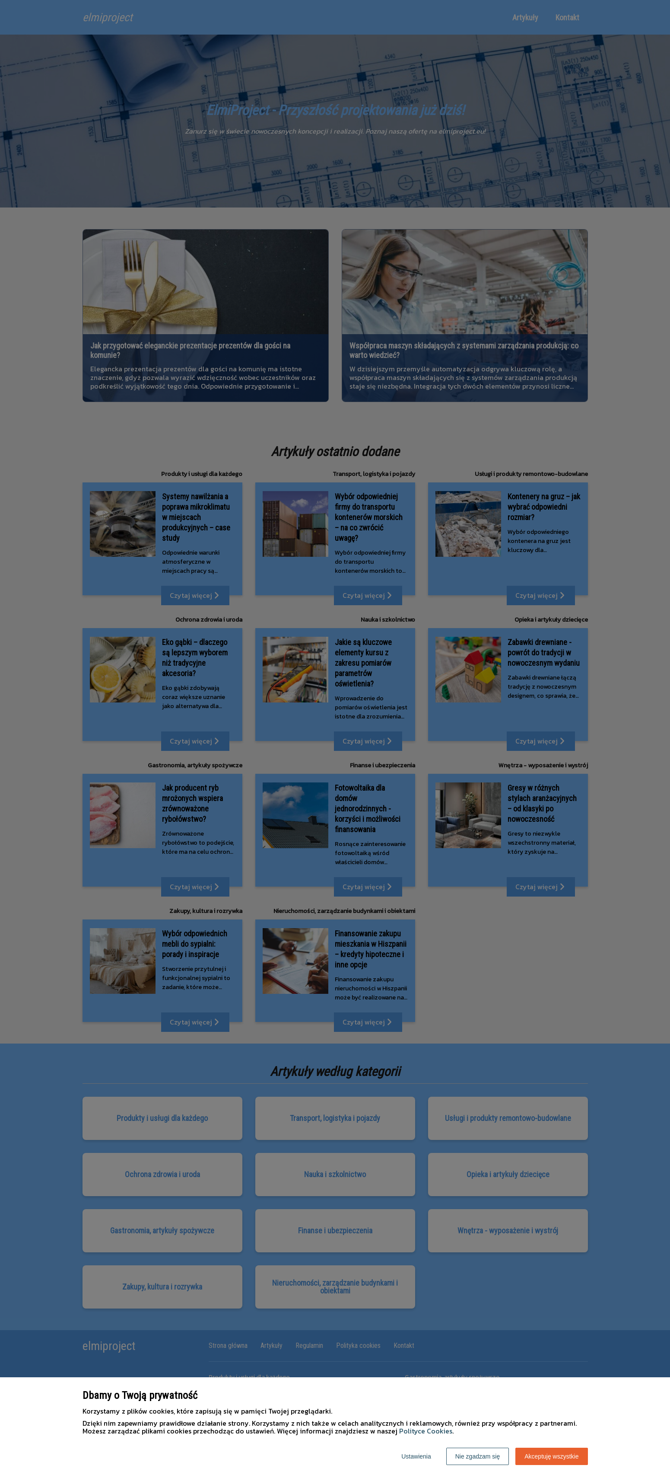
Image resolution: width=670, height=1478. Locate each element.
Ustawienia (416, 1456)
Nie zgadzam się (477, 1456)
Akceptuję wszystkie (551, 1456)
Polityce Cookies (425, 1431)
